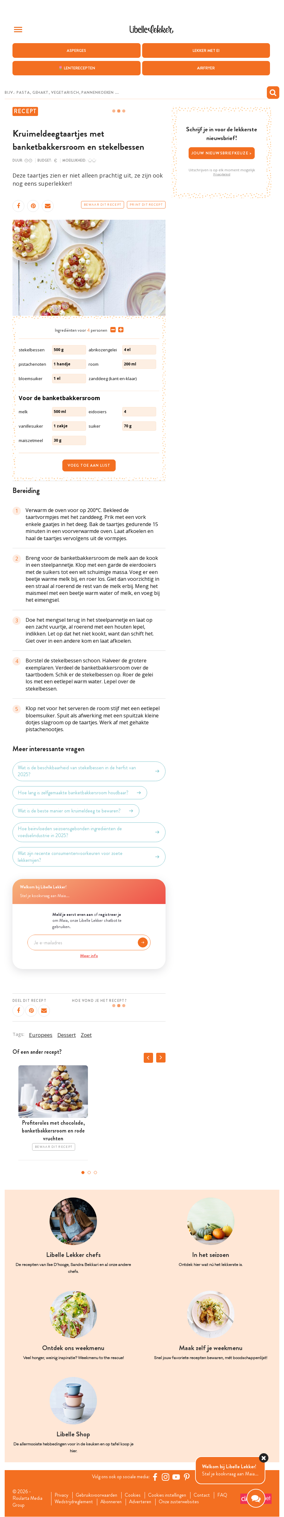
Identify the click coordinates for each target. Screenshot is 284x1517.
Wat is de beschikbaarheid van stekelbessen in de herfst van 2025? (89, 771)
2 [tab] (89, 1172)
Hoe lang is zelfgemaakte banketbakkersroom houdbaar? (80, 792)
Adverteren (143, 1502)
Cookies (135, 1495)
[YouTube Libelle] (177, 1476)
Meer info (89, 955)
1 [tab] (82, 1172)
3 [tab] (95, 1172)
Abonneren (113, 1502)
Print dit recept (146, 204)
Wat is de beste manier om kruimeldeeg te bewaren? (76, 810)
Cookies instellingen (170, 1495)
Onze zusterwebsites (183, 1502)
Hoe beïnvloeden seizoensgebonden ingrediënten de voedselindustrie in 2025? (89, 832)
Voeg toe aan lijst (89, 465)
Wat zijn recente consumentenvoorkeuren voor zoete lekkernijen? (89, 856)
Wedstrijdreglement (74, 1502)
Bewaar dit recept (102, 204)
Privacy (62, 1495)
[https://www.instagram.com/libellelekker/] (167, 1476)
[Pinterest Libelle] (188, 1476)
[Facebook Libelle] (156, 1476)
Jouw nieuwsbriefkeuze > (221, 153)
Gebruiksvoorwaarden (98, 1495)
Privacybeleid (221, 174)
